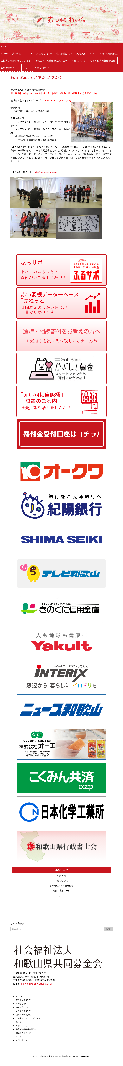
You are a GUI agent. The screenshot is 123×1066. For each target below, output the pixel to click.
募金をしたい (22, 1004)
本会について (61, 881)
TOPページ (21, 997)
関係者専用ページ (61, 891)
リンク (61, 896)
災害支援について (24, 1011)
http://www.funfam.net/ (46, 172)
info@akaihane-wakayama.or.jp (37, 984)
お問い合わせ (22, 1041)
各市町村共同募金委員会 (61, 886)
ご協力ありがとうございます (29, 1019)
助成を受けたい (23, 1008)
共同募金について (24, 1000)
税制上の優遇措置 (24, 1015)
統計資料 (61, 876)
